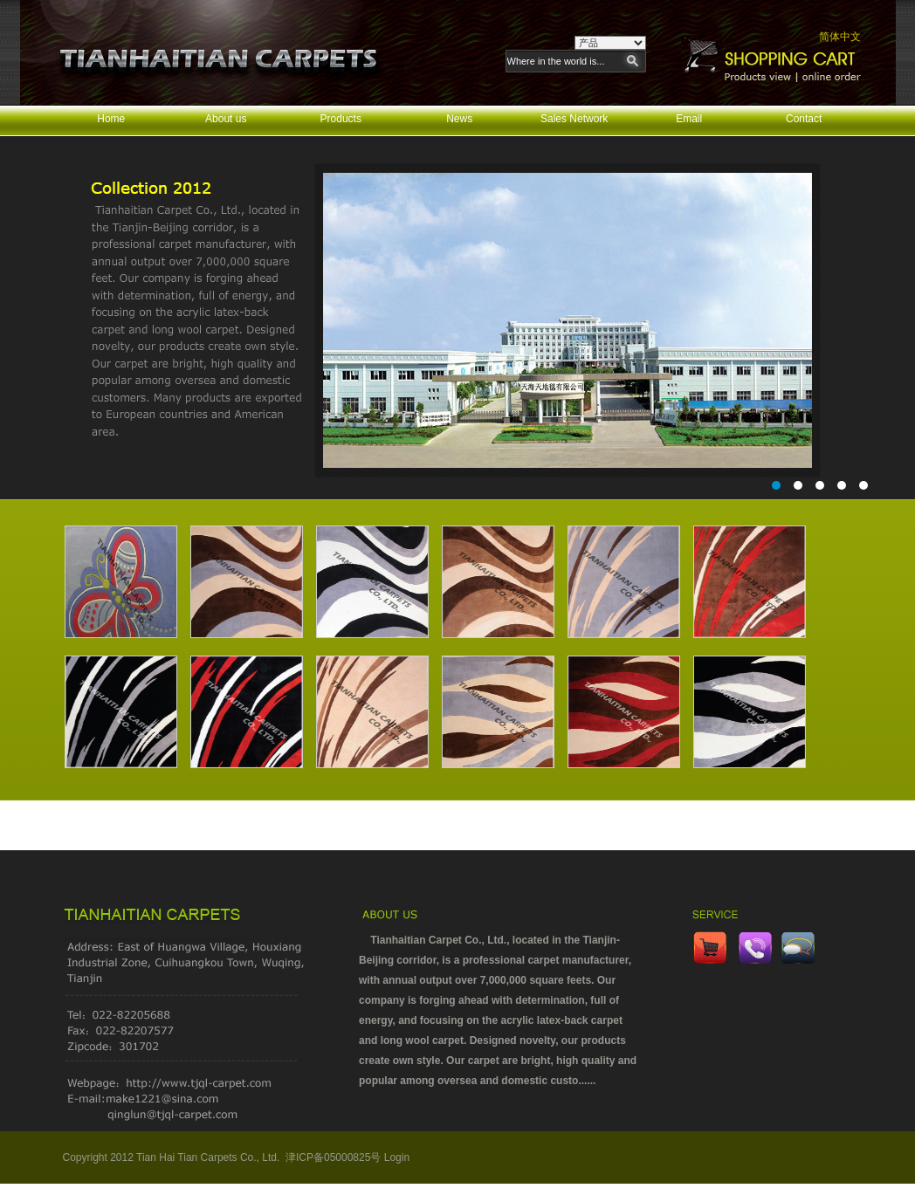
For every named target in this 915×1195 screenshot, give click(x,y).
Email (689, 119)
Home (111, 119)
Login (396, 1157)
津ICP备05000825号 (333, 1157)
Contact (804, 119)
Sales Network (574, 119)
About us (225, 119)
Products (340, 119)
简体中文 (840, 37)
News (459, 119)
